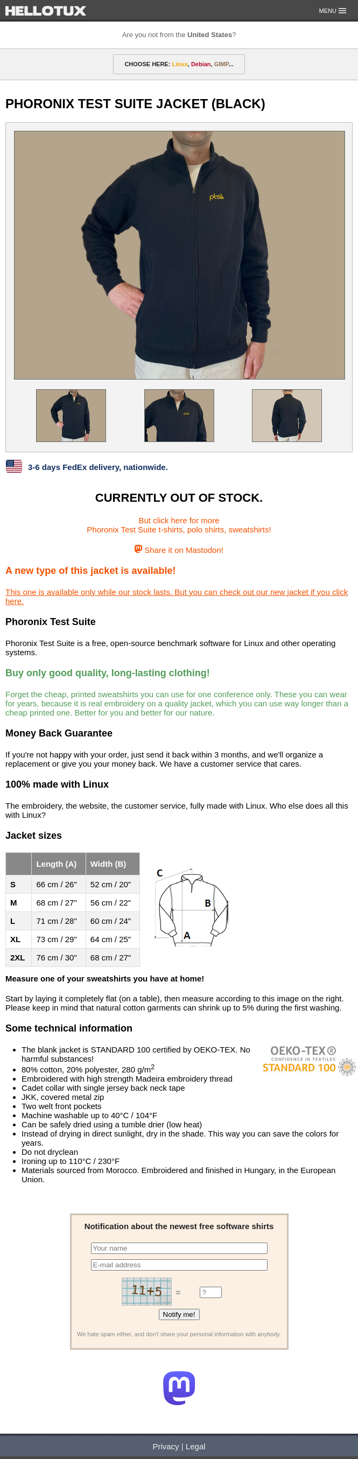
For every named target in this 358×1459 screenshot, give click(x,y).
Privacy (165, 1446)
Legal (196, 1446)
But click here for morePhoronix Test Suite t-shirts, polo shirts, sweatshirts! (179, 525)
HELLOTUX (45, 11)
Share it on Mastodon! (179, 550)
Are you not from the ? (179, 35)
